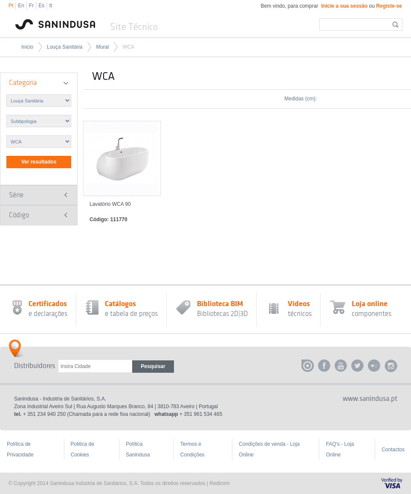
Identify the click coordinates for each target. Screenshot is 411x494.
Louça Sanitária (64, 47)
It (50, 6)
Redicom (219, 483)
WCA (128, 47)
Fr (31, 6)
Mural (102, 47)
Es (41, 6)
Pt (11, 6)
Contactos (393, 450)
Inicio (27, 47)
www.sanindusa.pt (370, 399)
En (21, 6)
